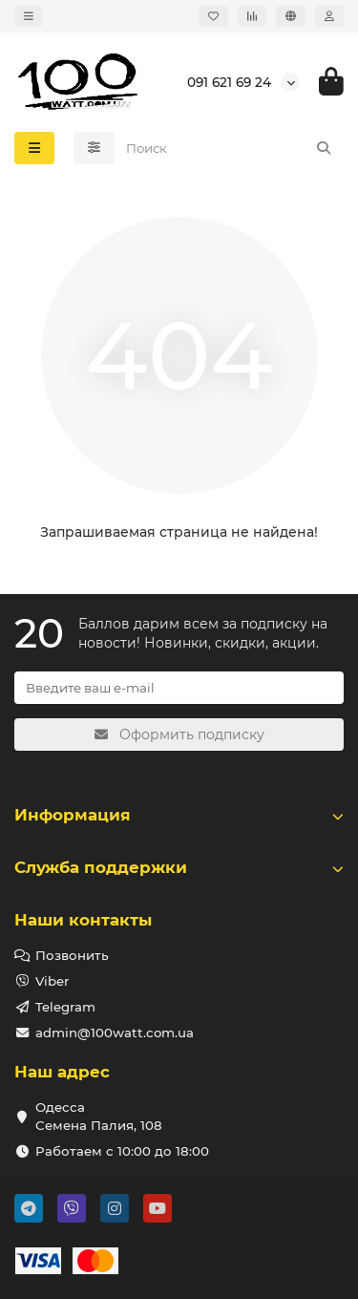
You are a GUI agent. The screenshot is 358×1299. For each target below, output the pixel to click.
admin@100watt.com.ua (114, 1032)
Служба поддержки (179, 867)
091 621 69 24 (229, 82)
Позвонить (72, 955)
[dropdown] (28, 16)
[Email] (179, 687)
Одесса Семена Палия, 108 (98, 1116)
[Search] (230, 148)
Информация (179, 814)
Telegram (65, 1006)
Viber (52, 981)
